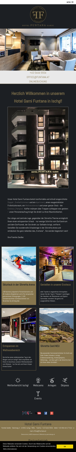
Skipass (65, 385)
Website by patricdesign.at (47, 434)
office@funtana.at (39, 431)
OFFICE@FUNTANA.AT (38, 77)
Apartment (40, 202)
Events (38, 398)
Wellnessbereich (32, 205)
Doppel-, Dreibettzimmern (18, 202)
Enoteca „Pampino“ (15, 208)
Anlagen (52, 385)
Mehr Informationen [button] (10, 449)
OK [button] (65, 446)
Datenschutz (24, 434)
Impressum (36, 434)
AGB (30, 434)
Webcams (38, 385)
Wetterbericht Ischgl (18, 385)
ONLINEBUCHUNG (38, 81)
